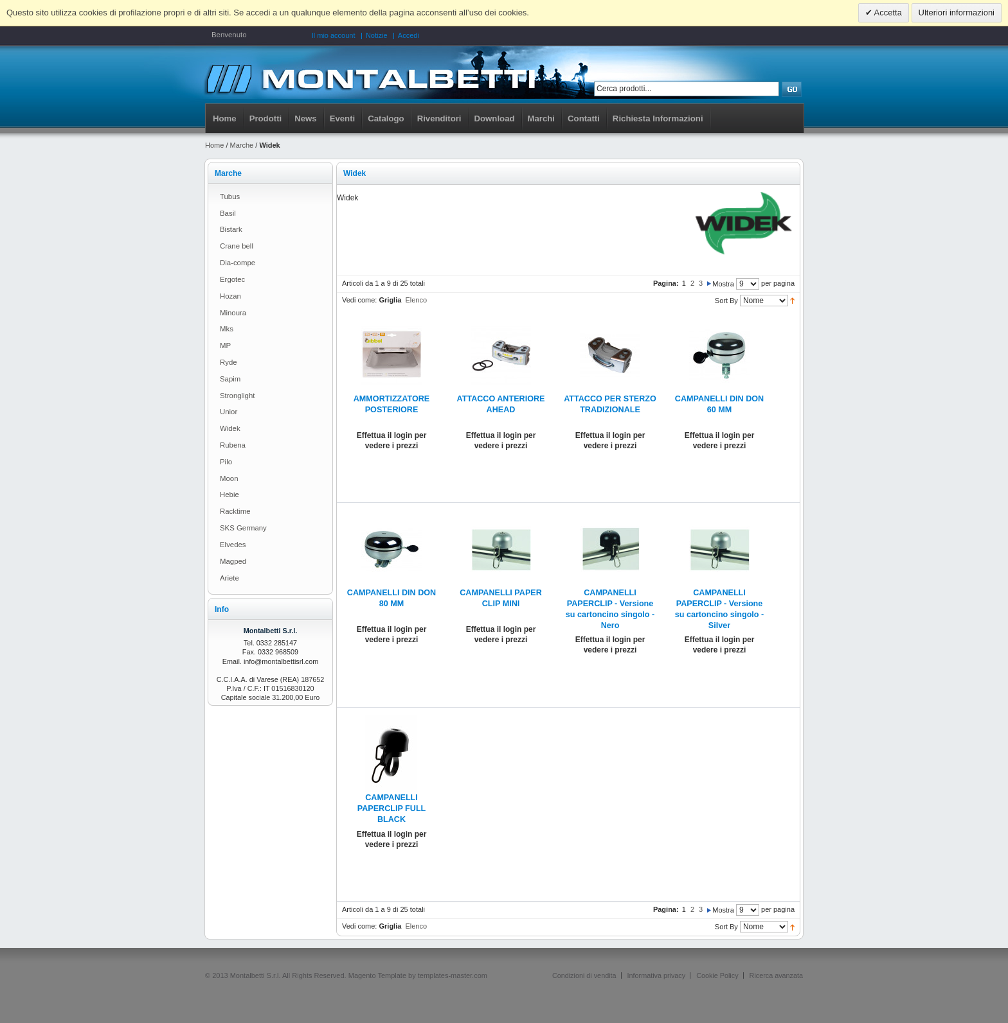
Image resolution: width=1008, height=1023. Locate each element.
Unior (228, 411)
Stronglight (237, 395)
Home (225, 118)
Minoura (233, 313)
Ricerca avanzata (776, 975)
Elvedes (233, 544)
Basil (228, 213)
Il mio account (334, 35)
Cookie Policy (717, 975)
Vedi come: (359, 300)
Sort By (726, 300)
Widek (230, 428)
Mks (226, 329)
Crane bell (236, 246)
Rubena (233, 445)
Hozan (230, 296)
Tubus (230, 196)
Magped (233, 561)
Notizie (377, 35)
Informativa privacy (656, 975)
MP (225, 345)
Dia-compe (237, 263)
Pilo (226, 462)
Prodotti (265, 118)
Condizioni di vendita (584, 975)
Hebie (229, 494)
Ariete (229, 578)
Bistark (231, 229)
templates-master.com (452, 975)
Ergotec (232, 279)
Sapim (230, 379)
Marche (242, 145)
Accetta (887, 12)
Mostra (723, 284)
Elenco (416, 300)
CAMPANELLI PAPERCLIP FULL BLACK (391, 808)
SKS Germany (243, 528)
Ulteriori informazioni (957, 12)
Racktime (235, 511)
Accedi (408, 35)
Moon (229, 478)
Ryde (228, 362)
